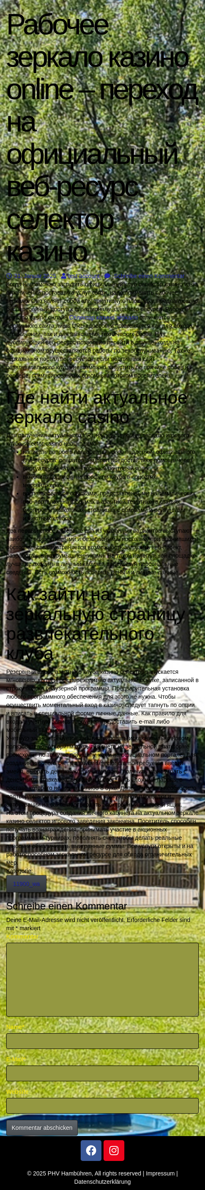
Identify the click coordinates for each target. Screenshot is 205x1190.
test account (80, 276)
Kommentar (22, 936)
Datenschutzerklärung (102, 1181)
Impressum (160, 1173)
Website (17, 1091)
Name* (15, 1027)
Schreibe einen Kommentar (144, 276)
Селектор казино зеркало (103, 317)
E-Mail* (16, 1059)
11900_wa (26, 883)
